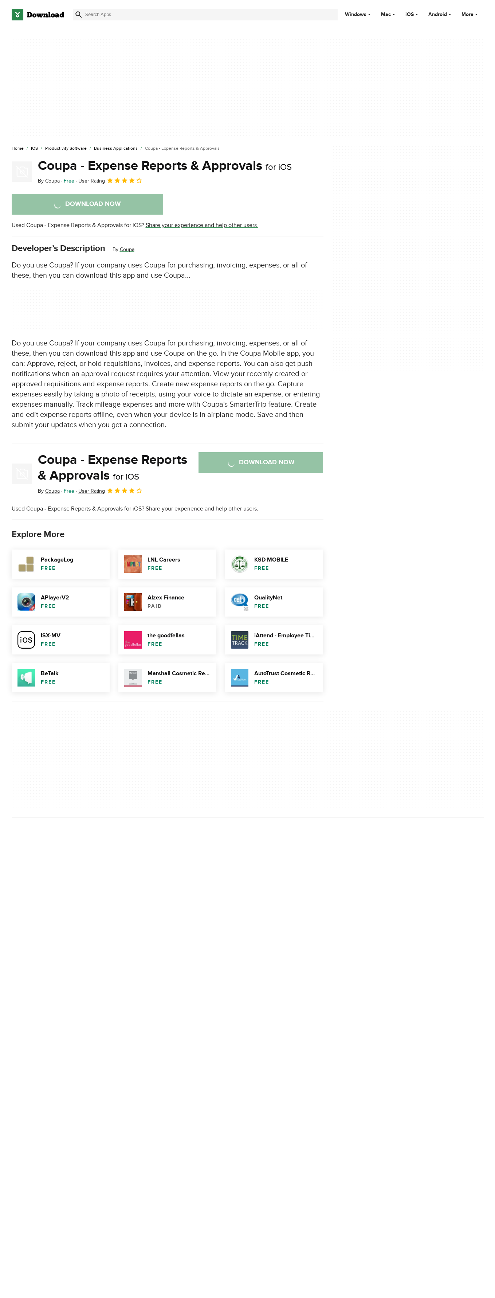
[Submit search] (79, 14)
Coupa (127, 249)
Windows (355, 14)
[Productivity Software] (66, 148)
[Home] (18, 148)
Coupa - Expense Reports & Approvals (165, 166)
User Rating (110, 180)
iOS (409, 14)
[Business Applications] (116, 148)
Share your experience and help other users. (202, 225)
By (49, 181)
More (470, 14)
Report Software (167, 988)
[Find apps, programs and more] (205, 14)
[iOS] (34, 148)
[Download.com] (38, 14)
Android (437, 14)
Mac (386, 14)
